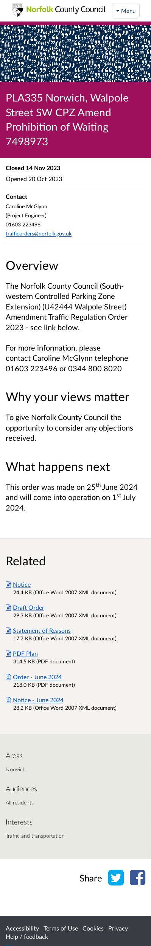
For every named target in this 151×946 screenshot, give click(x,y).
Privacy (118, 928)
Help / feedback (27, 936)
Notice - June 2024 (35, 699)
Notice (18, 584)
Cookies (93, 928)
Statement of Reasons (38, 630)
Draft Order (25, 607)
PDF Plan (22, 653)
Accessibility (22, 928)
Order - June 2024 (34, 676)
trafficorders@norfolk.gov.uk (39, 233)
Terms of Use (61, 928)
